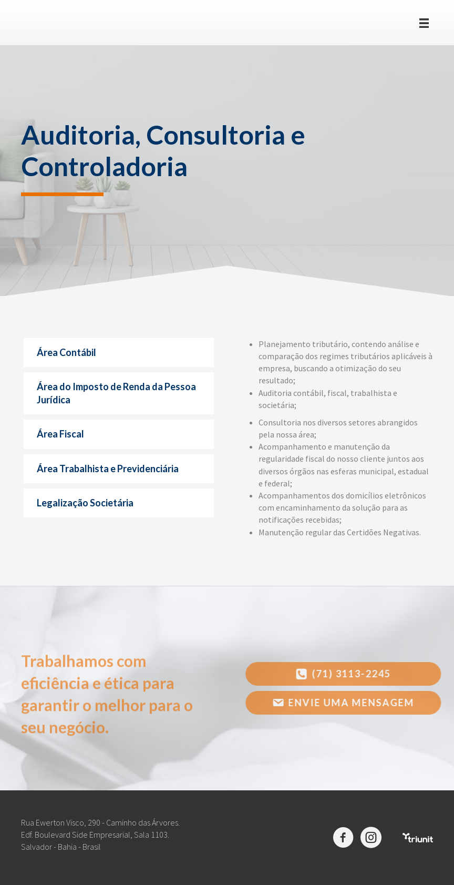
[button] (347, 674)
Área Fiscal (60, 434)
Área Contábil (66, 352)
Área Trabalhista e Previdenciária (108, 468)
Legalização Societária (85, 502)
